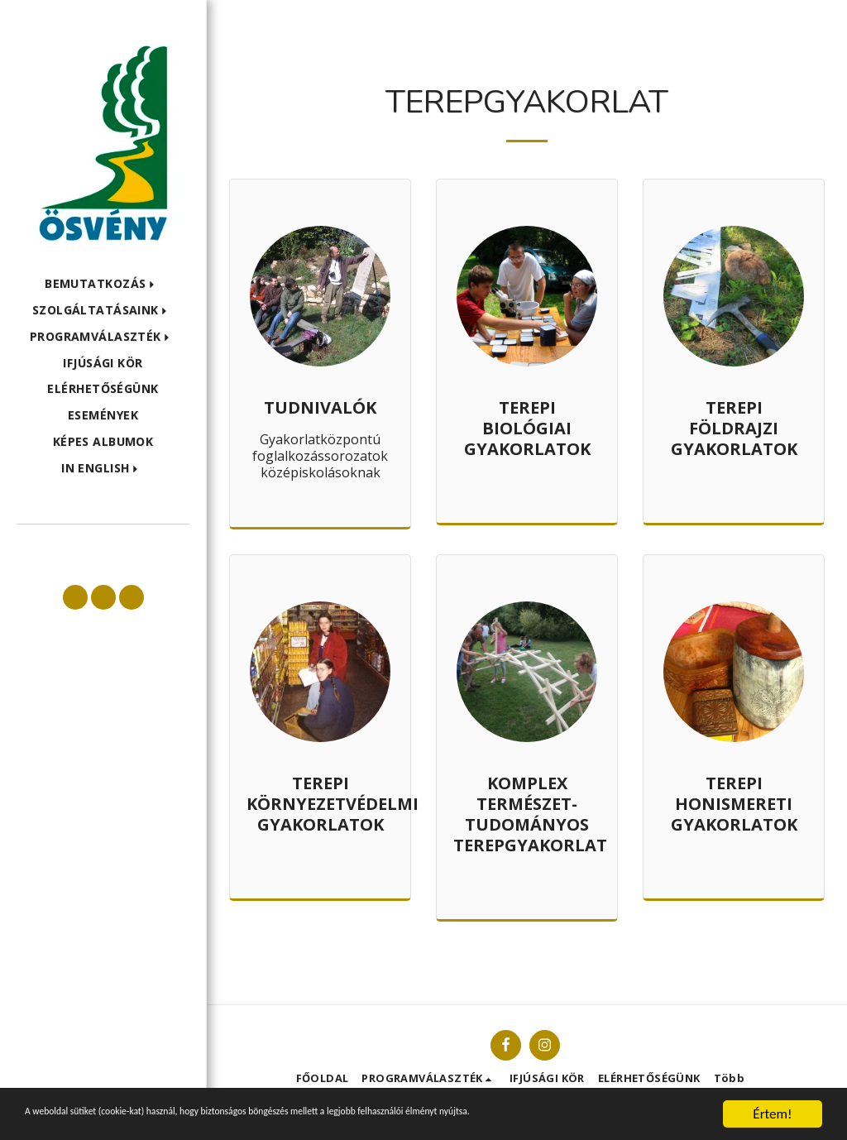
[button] (103, 284)
